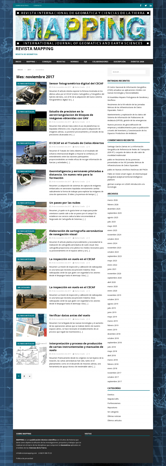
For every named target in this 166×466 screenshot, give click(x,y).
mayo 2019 (112, 316)
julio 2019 (112, 308)
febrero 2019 (113, 325)
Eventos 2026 (137, 61)
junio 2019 (112, 312)
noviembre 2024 (114, 234)
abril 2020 (112, 282)
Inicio (18, 61)
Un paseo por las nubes (64, 202)
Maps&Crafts (113, 399)
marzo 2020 (113, 286)
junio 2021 (112, 269)
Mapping (30, 61)
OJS (85, 61)
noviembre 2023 (114, 247)
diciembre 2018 (114, 334)
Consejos (46, 61)
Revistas (61, 61)
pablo (110, 159)
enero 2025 (112, 230)
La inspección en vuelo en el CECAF (72, 259)
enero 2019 (112, 329)
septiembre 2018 (115, 342)
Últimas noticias (114, 416)
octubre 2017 (113, 377)
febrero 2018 (113, 364)
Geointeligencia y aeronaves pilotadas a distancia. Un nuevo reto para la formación (76, 174)
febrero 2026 (113, 204)
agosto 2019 (113, 303)
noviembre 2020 (114, 273)
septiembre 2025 (115, 213)
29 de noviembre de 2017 (61, 87)
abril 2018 (112, 355)
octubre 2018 (113, 338)
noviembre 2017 (114, 372)
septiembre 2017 (115, 381)
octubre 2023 (113, 251)
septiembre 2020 (115, 277)
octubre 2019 (113, 299)
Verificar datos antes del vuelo (69, 315)
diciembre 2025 (114, 208)
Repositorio (112, 407)
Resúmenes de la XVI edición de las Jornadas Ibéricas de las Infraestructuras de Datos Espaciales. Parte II (126, 107)
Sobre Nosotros (22, 5)
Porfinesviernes (114, 403)
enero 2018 (112, 368)
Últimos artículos (115, 420)
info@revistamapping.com (26, 453)
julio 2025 (112, 221)
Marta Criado (80, 87)
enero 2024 (112, 243)
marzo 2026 (113, 200)
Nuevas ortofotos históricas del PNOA (131, 169)
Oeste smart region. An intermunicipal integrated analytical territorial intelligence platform (127, 177)
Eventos (111, 394)
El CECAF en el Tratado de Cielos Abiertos (76, 143)
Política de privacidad (24, 458)
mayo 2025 (112, 226)
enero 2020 (112, 290)
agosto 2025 (113, 217)
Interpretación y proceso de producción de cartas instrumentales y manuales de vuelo (76, 347)
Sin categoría (113, 411)
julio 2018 (112, 346)
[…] (72, 99)
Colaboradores (100, 61)
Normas (75, 61)
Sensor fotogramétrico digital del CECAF (76, 83)
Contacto (38, 5)
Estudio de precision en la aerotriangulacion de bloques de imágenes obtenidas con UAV (71, 115)
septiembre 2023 (115, 256)
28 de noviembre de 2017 (61, 319)
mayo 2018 (112, 351)
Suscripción (120, 61)
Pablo (110, 174)
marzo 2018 (113, 359)
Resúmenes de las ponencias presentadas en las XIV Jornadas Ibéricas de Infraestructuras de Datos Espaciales (126, 162)
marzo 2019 (113, 321)
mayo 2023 (112, 260)
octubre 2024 (113, 239)
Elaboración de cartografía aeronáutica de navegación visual (76, 232)
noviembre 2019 (114, 295)
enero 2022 (112, 264)
